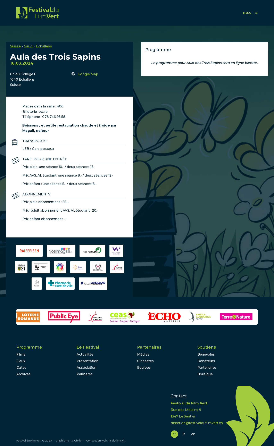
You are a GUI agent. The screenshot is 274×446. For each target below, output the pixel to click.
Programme (29, 347)
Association (86, 368)
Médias (143, 354)
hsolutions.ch (117, 440)
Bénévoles (206, 354)
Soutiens (206, 347)
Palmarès (85, 374)
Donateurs (206, 361)
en (193, 434)
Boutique (205, 374)
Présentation (87, 361)
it (184, 434)
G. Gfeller (77, 440)
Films (20, 354)
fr (174, 434)
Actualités (85, 354)
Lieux (20, 361)
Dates (21, 368)
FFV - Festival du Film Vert (37, 13)
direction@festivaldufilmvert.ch (197, 423)
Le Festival (88, 347)
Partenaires (149, 347)
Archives (23, 374)
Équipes (144, 368)
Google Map (88, 74)
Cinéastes (145, 361)
